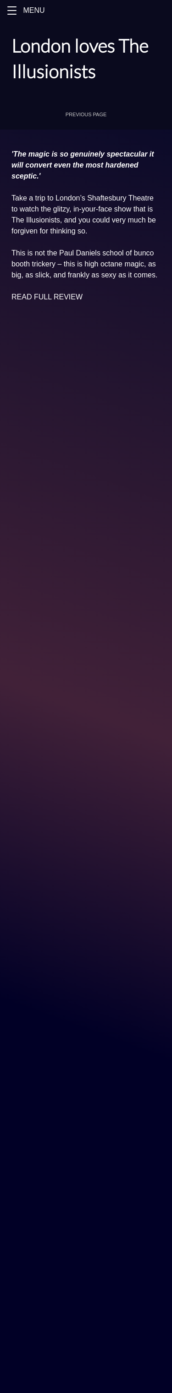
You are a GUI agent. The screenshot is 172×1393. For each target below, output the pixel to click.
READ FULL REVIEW (47, 297)
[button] (12, 10)
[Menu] (86, 10)
